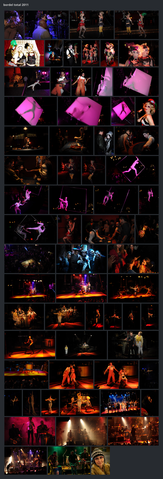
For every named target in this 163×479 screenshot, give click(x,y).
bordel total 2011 (16, 5)
